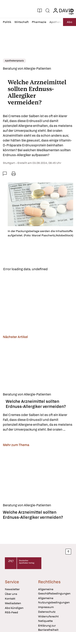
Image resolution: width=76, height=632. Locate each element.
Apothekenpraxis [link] (14, 60)
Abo (69, 22)
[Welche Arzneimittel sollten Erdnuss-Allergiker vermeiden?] (38, 364)
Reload (56, 269)
